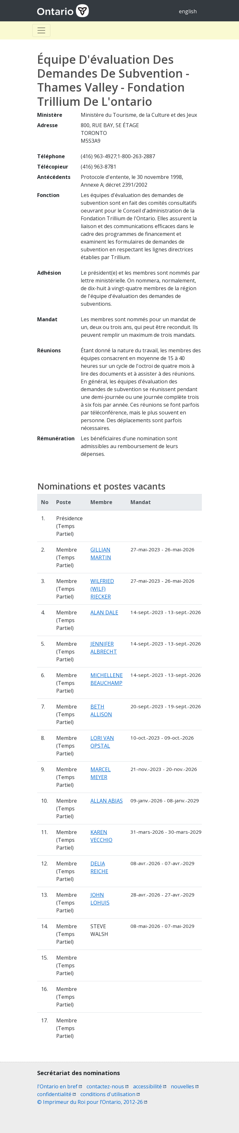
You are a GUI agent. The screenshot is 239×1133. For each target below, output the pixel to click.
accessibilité (149, 1086)
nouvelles (185, 1086)
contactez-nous (108, 1086)
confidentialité (56, 1094)
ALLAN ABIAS (106, 800)
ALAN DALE (104, 612)
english (188, 11)
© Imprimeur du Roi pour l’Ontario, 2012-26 (92, 1102)
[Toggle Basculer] (41, 30)
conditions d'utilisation (110, 1094)
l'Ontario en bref (59, 1086)
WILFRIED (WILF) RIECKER (102, 589)
